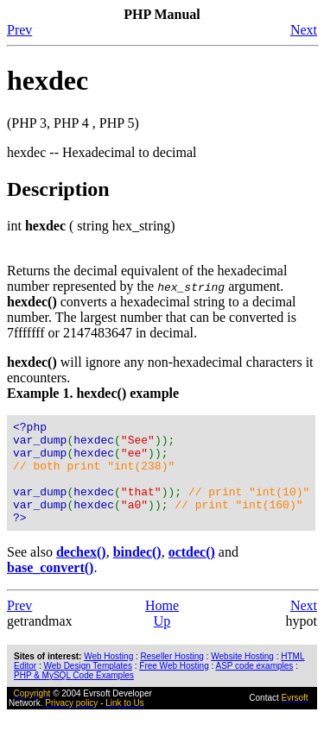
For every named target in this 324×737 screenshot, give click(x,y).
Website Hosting (242, 677)
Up (162, 641)
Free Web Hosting (173, 686)
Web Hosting (108, 677)
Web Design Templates (87, 686)
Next (303, 29)
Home (162, 626)
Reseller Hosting (172, 677)
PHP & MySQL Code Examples (74, 696)
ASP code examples (254, 686)
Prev (19, 29)
